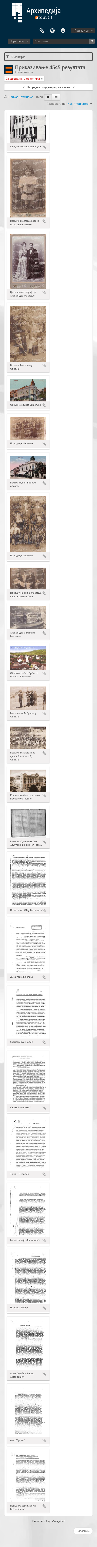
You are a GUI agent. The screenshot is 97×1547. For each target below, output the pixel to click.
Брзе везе (63, 30)
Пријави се (81, 30)
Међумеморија (41, 30)
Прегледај (17, 41)
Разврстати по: (56, 104)
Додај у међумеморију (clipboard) (44, 147)
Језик (52, 30)
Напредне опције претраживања (48, 87)
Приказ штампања (18, 97)
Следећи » (83, 1531)
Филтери (15, 56)
